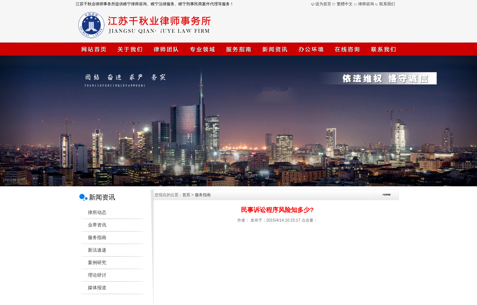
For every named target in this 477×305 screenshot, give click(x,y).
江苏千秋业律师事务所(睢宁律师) (238, 121)
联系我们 (387, 4)
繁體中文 (345, 4)
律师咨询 (366, 4)
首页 (186, 195)
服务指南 (203, 195)
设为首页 (323, 4)
